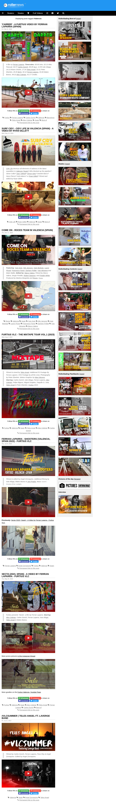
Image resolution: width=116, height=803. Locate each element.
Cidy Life (9, 168)
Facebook (24, 113)
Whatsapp (24, 111)
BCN (20, 72)
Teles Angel (31, 69)
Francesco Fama (29, 324)
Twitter (35, 113)
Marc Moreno (40, 377)
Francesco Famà (18, 270)
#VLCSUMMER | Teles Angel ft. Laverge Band (26, 717)
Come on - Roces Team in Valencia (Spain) (27, 230)
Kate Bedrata (39, 268)
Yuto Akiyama (42, 270)
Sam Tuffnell (21, 174)
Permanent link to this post (29, 123)
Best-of (44, 120)
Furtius (7, 118)
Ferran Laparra (18, 64)
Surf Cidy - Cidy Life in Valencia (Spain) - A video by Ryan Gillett (27, 129)
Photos (41, 278)
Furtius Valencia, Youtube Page (29, 692)
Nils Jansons (28, 268)
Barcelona (50, 118)
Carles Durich (23, 67)
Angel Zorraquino (24, 566)
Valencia (41, 118)
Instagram (36, 111)
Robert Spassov (30, 275)
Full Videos (38, 13)
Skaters (10, 13)
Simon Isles (31, 174)
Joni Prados (31, 481)
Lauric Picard (15, 324)
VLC (35, 67)
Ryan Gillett (33, 176)
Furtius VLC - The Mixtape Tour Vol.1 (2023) (28, 334)
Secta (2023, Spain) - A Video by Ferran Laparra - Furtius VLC (25, 575)
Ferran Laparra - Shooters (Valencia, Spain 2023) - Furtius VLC (26, 440)
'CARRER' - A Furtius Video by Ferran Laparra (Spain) (24, 25)
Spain (37, 120)
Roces (35, 278)
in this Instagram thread (26, 656)
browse (77, 479)
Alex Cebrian (21, 75)
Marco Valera (30, 273)
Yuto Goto (18, 268)
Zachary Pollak (31, 270)
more (78, 18)
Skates (21, 13)
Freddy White (45, 275)
